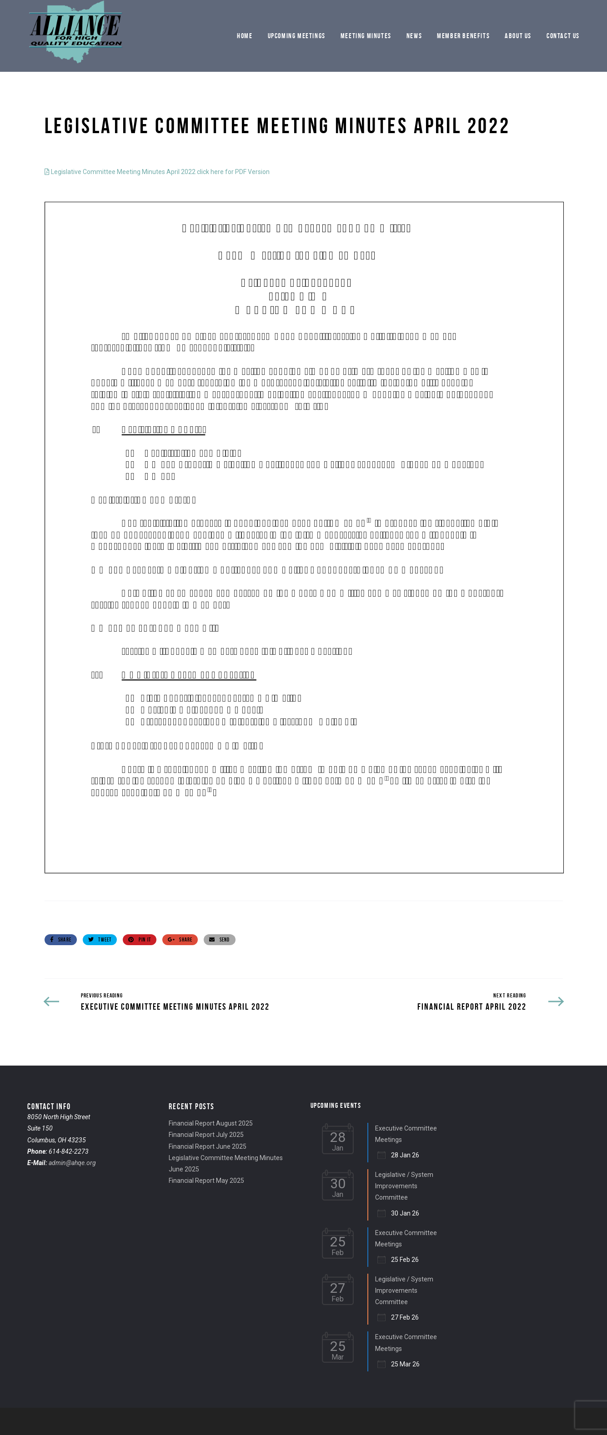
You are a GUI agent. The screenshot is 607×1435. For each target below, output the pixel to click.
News (414, 36)
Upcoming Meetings (297, 36)
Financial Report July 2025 (206, 1134)
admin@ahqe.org (72, 1162)
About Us (518, 36)
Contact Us (563, 36)
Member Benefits (463, 36)
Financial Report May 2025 (206, 1180)
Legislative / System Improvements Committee (404, 1186)
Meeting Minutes (366, 36)
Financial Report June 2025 (207, 1146)
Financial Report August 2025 (211, 1123)
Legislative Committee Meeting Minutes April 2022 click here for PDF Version (157, 171)
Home (244, 36)
